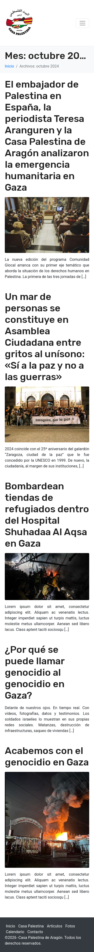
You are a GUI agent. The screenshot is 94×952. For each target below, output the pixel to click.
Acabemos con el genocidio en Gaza (47, 756)
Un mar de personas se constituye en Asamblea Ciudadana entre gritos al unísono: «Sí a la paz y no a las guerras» (45, 336)
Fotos (70, 926)
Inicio (10, 926)
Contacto (35, 932)
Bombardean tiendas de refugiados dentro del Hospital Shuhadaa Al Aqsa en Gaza (47, 515)
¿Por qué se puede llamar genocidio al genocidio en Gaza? (34, 672)
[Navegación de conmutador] (82, 23)
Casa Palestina (31, 926)
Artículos (54, 926)
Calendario (15, 932)
